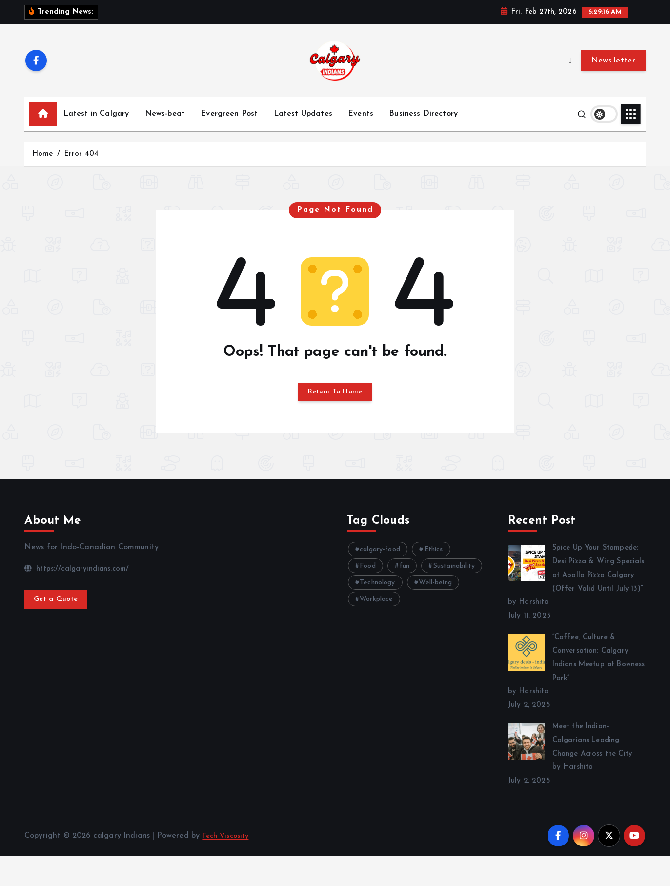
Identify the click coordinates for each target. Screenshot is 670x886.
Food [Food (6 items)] (368, 582)
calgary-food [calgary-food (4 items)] (380, 565)
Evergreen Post (229, 126)
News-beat (165, 126)
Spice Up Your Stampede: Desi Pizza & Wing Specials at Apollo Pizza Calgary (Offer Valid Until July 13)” (576, 591)
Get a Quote (58, 617)
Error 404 (81, 166)
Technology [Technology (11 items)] (377, 598)
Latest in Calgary (96, 126)
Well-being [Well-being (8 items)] (435, 598)
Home (42, 166)
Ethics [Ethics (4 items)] (433, 565)
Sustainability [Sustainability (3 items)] (454, 582)
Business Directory (423, 126)
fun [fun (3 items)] (404, 582)
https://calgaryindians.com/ (80, 584)
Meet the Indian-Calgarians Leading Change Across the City (596, 769)
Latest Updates (303, 126)
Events (360, 126)
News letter (613, 73)
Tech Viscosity (227, 865)
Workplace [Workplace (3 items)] (376, 615)
